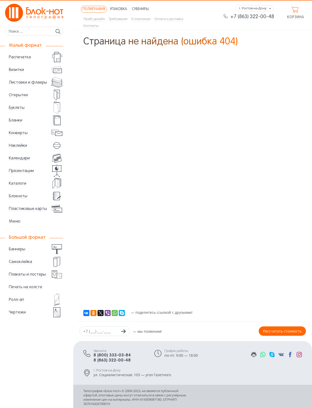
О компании (141, 19)
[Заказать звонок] (123, 332)
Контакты (91, 25)
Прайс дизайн (94, 19)
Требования (118, 19)
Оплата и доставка (168, 19)
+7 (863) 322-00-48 (252, 16)
